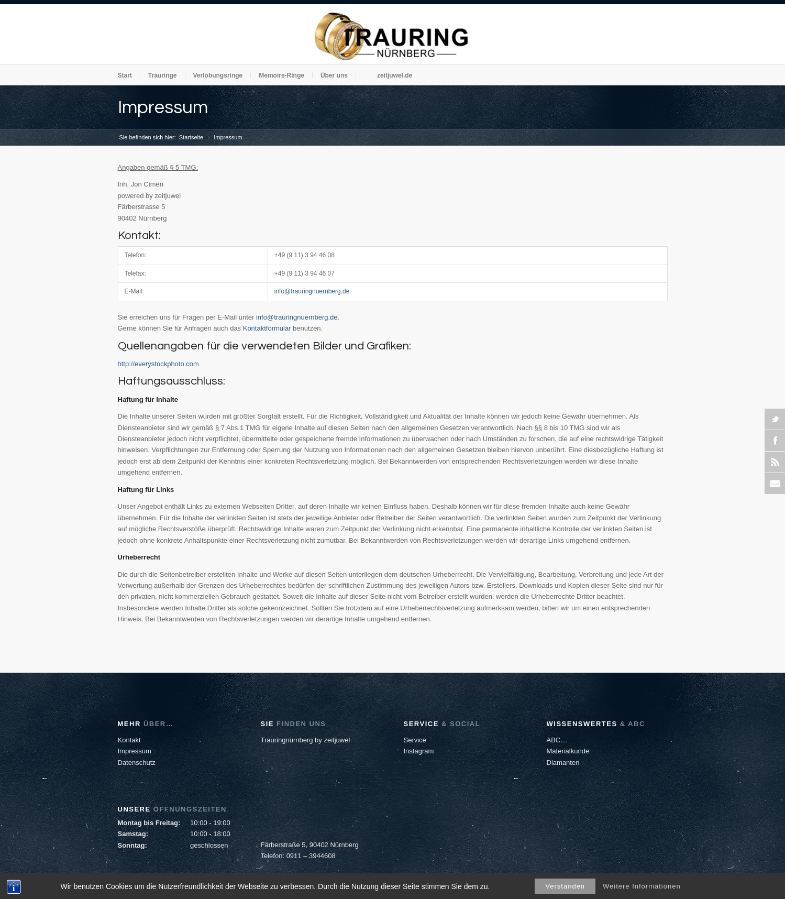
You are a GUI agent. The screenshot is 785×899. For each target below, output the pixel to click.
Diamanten (563, 762)
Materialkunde (568, 751)
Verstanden (565, 886)
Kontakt (129, 740)
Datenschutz (137, 762)
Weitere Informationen (642, 886)
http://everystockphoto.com (158, 364)
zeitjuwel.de (394, 75)
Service (415, 740)
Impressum (163, 107)
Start (125, 75)
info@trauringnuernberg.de (312, 291)
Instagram (419, 751)
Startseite (191, 137)
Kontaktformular (267, 328)
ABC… (557, 740)
